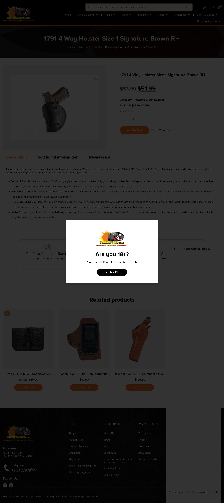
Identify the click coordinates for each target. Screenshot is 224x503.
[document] (112, 251)
